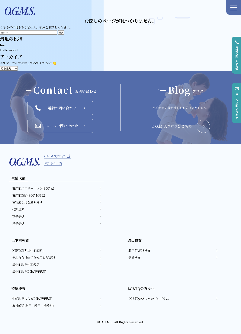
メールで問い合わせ (60, 126)
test (2, 45)
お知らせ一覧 (53, 163)
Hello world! (9, 50)
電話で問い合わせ (60, 108)
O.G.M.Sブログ (57, 156)
